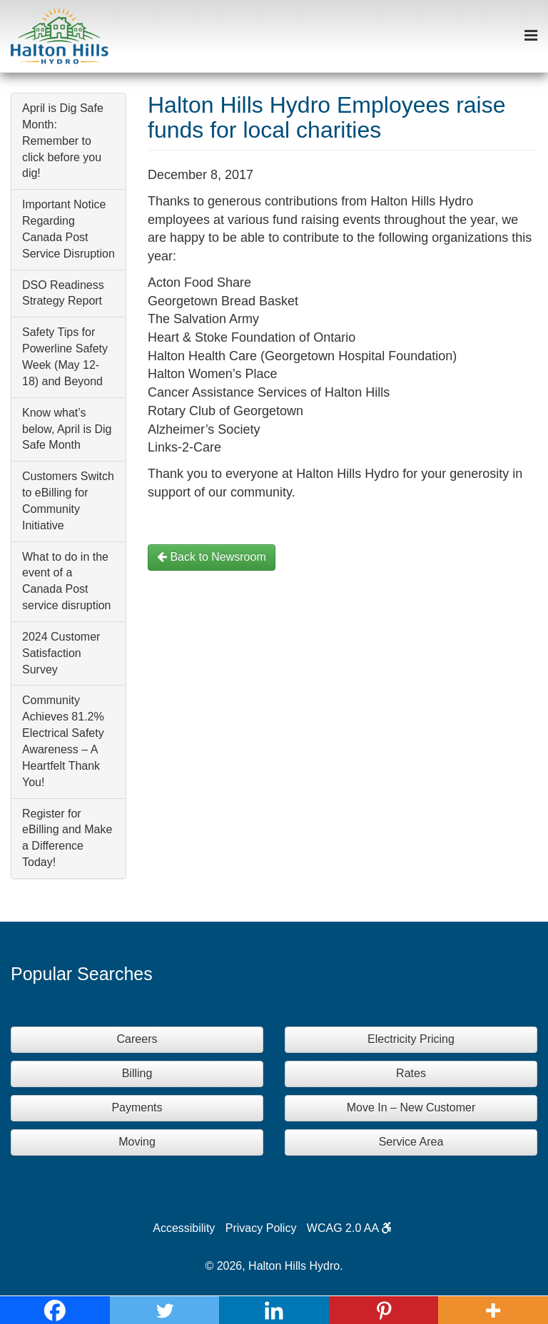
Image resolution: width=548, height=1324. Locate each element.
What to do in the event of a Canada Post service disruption (66, 581)
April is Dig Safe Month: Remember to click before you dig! (62, 140)
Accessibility (184, 1228)
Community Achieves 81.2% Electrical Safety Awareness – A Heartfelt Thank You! (63, 741)
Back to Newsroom (211, 557)
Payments (136, 1107)
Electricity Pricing (411, 1039)
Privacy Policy (261, 1228)
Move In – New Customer (411, 1107)
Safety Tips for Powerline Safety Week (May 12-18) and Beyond (65, 356)
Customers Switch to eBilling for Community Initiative (68, 500)
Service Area (411, 1142)
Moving (137, 1142)
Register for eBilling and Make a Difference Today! (67, 838)
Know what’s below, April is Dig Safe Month (66, 429)
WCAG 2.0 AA (349, 1228)
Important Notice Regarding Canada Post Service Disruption (68, 229)
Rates (411, 1073)
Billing (137, 1073)
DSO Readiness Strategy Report (63, 293)
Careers (137, 1039)
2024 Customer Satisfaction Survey (61, 653)
